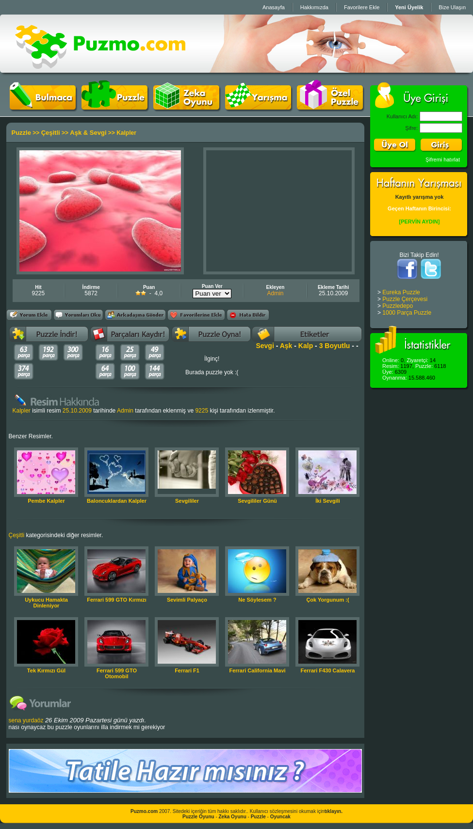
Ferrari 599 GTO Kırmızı (117, 600)
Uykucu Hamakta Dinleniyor (46, 602)
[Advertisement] (279, 210)
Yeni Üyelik (409, 7)
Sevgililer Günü (257, 501)
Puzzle (21, 132)
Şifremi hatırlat (442, 159)
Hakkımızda (314, 7)
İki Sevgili (327, 501)
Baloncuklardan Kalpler (117, 501)
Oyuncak (280, 816)
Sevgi (265, 346)
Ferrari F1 (187, 670)
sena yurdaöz (26, 720)
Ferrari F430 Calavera (328, 670)
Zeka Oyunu (232, 816)
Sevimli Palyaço (187, 600)
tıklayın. (334, 811)
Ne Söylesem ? (257, 600)
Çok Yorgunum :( (327, 600)
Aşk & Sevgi (88, 132)
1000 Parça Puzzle (406, 312)
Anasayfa (273, 7)
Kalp (305, 346)
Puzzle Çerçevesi (404, 299)
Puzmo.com (144, 811)
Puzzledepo (397, 306)
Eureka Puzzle (401, 292)
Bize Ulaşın (452, 7)
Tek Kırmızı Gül (46, 670)
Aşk (286, 346)
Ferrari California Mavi (257, 670)
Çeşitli (50, 132)
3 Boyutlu (334, 346)
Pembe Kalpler (46, 501)
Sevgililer (187, 501)
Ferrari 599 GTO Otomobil (117, 673)
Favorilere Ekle (361, 7)
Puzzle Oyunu (198, 816)
